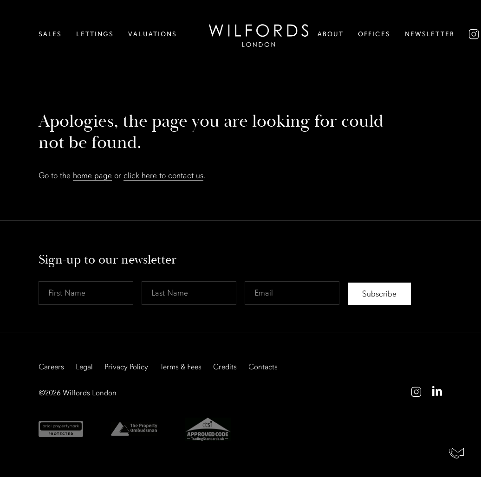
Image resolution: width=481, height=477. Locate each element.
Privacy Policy (126, 367)
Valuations (152, 34)
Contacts (263, 367)
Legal (84, 367)
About (331, 34)
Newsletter (430, 34)
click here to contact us (163, 175)
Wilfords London (90, 393)
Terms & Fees (181, 367)
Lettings (95, 34)
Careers (51, 367)
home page (92, 175)
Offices (374, 34)
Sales (50, 34)
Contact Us (456, 452)
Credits (225, 367)
